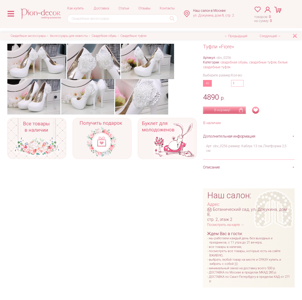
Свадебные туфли (133, 36)
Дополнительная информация (229, 136)
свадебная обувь (234, 62)
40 (207, 83)
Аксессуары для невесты (69, 36)
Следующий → (270, 36)
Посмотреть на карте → (225, 225)
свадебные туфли (262, 62)
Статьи (123, 8)
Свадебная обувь (104, 36)
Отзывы (144, 8)
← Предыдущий (235, 36)
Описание (211, 167)
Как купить (75, 8)
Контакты (167, 8)
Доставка (101, 8)
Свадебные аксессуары (28, 36)
